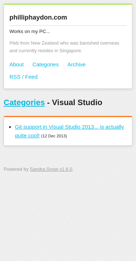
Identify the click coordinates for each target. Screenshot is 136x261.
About (16, 64)
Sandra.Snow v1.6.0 (51, 169)
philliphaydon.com (38, 17)
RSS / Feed (23, 77)
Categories (45, 64)
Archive (76, 64)
